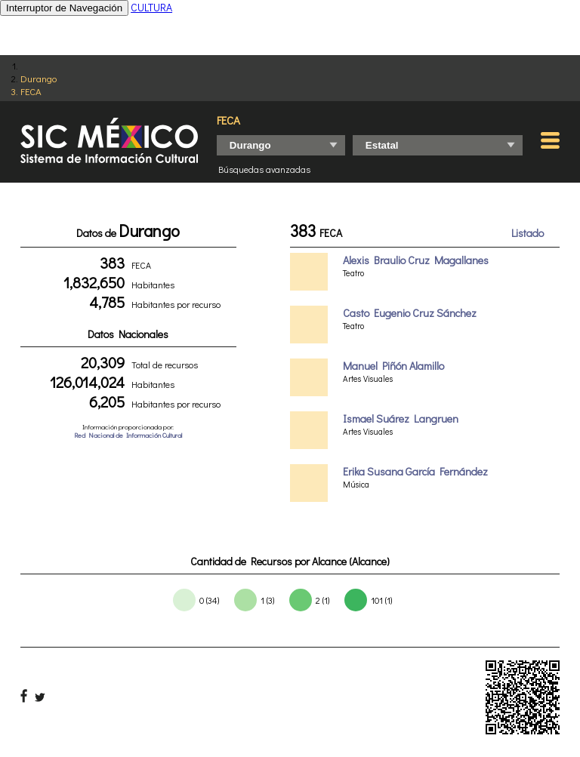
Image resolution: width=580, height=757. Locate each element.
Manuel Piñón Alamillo (393, 365)
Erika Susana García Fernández (415, 471)
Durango (38, 78)
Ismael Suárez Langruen (400, 418)
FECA (31, 91)
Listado (527, 233)
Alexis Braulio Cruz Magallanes (416, 260)
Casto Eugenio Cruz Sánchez (410, 313)
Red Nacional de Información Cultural (128, 435)
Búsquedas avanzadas (264, 169)
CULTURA (151, 7)
